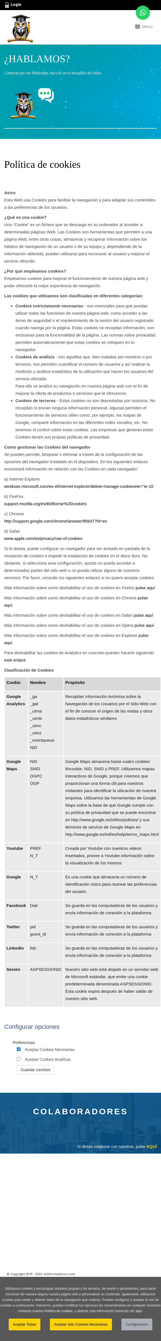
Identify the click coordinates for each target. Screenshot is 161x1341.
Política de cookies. (59, 1311)
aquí (138, 1311)
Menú (147, 26)
